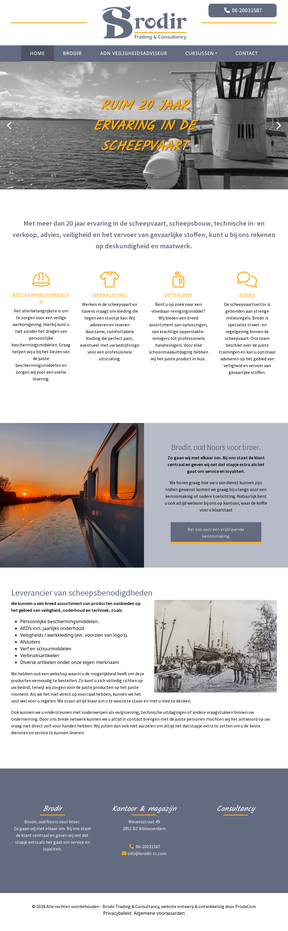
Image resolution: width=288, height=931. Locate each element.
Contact (246, 53)
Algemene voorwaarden (159, 913)
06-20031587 (247, 10)
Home (37, 53)
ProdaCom (245, 906)
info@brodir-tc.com (147, 853)
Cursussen (199, 53)
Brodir (72, 53)
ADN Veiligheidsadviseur (133, 53)
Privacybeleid (117, 913)
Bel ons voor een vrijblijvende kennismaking (216, 532)
